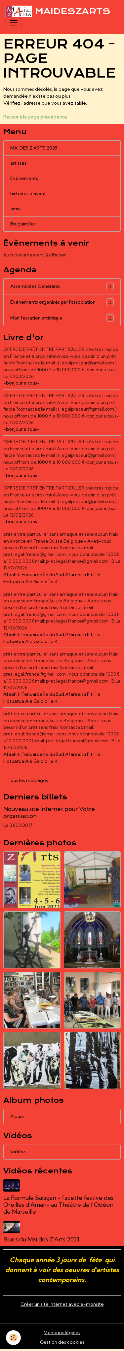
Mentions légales (62, 1332)
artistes (18, 163)
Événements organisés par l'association (62, 302)
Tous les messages (28, 780)
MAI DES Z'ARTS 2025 (34, 148)
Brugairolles (23, 224)
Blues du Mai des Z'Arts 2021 (41, 1239)
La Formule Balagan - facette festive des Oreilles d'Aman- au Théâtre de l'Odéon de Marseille (58, 1204)
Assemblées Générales (62, 286)
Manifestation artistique (62, 318)
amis (15, 209)
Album (17, 1116)
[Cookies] (13, 1337)
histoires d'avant (28, 193)
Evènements (24, 178)
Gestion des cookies (62, 1342)
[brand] (57, 11)
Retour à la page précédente (35, 117)
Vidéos (18, 1152)
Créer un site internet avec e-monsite (62, 1304)
